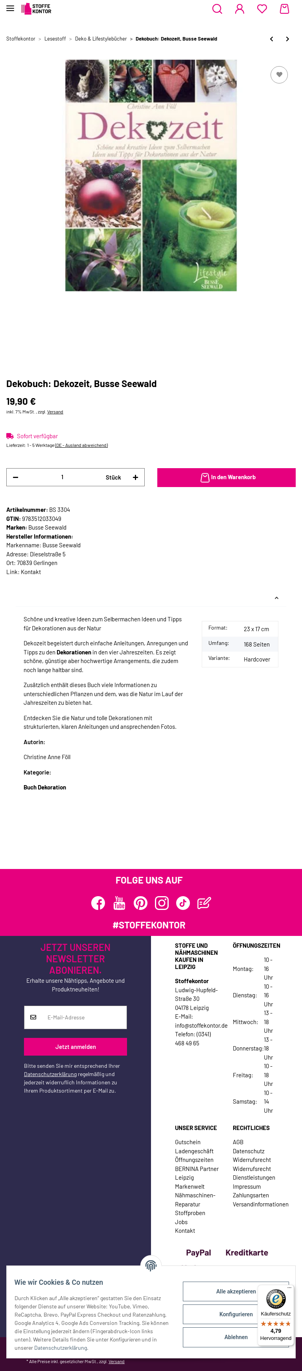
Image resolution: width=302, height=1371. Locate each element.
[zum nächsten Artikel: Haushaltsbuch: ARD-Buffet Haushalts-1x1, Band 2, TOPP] (288, 38)
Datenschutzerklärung (50, 1074)
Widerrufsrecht (252, 1159)
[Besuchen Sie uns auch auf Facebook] (98, 903)
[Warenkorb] (284, 9)
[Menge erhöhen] (135, 477)
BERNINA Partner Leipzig (197, 1173)
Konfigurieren (231, 1314)
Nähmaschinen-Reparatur (195, 1199)
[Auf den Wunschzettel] (279, 74)
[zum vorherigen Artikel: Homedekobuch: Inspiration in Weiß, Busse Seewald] (271, 38)
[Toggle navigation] (10, 5)
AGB (238, 1141)
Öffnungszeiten (194, 1159)
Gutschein (188, 1141)
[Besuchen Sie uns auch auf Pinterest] (141, 903)
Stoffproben (190, 1212)
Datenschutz (249, 1150)
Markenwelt (189, 1186)
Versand (55, 411)
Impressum (247, 1186)
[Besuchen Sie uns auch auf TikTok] (183, 903)
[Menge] (62, 477)
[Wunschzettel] (262, 9)
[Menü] (289, 1289)
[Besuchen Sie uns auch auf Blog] (204, 903)
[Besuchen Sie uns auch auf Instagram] (162, 903)
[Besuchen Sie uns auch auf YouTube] (119, 903)
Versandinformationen (261, 1204)
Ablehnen (231, 1337)
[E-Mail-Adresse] (84, 1017)
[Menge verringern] (15, 477)
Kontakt (31, 571)
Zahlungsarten (251, 1195)
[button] (217, 9)
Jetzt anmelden (75, 1046)
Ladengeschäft (194, 1150)
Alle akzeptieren (231, 1291)
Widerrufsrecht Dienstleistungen (254, 1173)
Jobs (181, 1221)
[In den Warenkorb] (226, 477)
